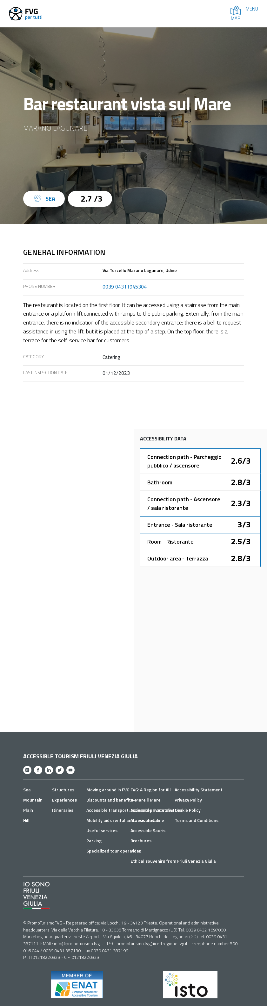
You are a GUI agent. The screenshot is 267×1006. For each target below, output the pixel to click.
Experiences (64, 799)
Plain (28, 810)
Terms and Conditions (196, 820)
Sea (27, 789)
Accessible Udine (147, 820)
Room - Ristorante (170, 541)
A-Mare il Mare (145, 799)
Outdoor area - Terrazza (177, 558)
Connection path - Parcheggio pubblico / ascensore (184, 461)
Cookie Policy (188, 810)
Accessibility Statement (199, 789)
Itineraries (62, 810)
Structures (63, 789)
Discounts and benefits (109, 799)
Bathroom (159, 482)
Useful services (101, 830)
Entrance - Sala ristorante (179, 524)
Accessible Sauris (147, 830)
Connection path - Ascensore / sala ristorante (183, 503)
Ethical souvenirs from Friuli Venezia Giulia (173, 861)
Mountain (33, 799)
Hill (26, 820)
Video (136, 850)
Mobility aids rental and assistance (121, 820)
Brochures (140, 840)
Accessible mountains (152, 810)
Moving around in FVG (108, 789)
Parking (94, 840)
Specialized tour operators (113, 850)
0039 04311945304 (125, 286)
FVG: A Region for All (150, 789)
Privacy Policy (188, 799)
